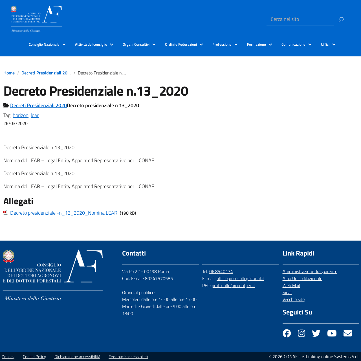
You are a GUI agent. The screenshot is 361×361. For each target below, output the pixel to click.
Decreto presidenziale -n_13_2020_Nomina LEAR (63, 213)
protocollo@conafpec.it (233, 285)
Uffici (325, 44)
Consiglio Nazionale (44, 44)
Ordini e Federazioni (181, 44)
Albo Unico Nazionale (302, 278)
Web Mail (291, 285)
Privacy (8, 356)
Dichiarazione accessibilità (77, 356)
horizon (20, 115)
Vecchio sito (294, 299)
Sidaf (287, 292)
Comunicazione (293, 44)
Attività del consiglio (91, 44)
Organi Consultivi (136, 44)
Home (9, 72)
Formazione (256, 44)
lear (35, 115)
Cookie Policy (34, 356)
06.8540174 (221, 271)
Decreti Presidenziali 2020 (46, 72)
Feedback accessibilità (128, 356)
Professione (222, 44)
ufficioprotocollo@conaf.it (240, 278)
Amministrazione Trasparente (310, 271)
